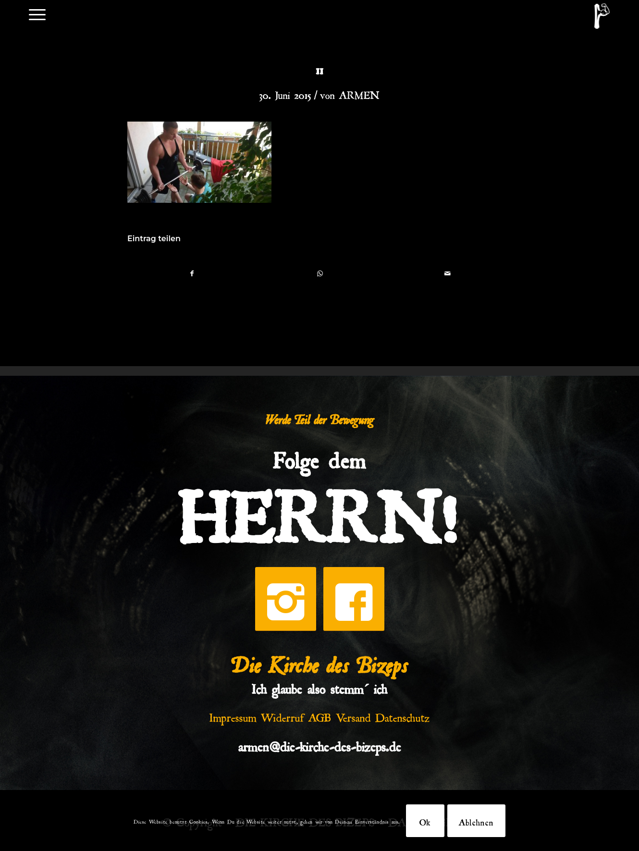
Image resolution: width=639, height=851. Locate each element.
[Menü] (37, 13)
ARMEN (359, 93)
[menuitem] (37, 13)
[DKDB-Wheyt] (602, 16)
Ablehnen (476, 820)
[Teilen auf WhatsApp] (319, 273)
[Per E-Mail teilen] (447, 273)
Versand (353, 715)
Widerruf (282, 715)
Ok (425, 820)
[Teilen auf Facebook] (192, 273)
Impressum (233, 715)
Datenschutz (402, 715)
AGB (320, 715)
